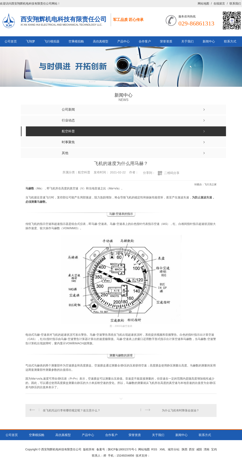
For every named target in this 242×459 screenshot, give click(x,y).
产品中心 (123, 41)
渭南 (206, 451)
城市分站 (173, 451)
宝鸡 (214, 451)
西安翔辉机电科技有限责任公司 (64, 19)
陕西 (184, 451)
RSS (154, 451)
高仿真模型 (100, 41)
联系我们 (235, 3)
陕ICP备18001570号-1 (122, 451)
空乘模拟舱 (76, 41)
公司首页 (11, 41)
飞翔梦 (30, 41)
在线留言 (219, 3)
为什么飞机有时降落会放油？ (180, 411)
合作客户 (145, 41)
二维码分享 (171, 173)
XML (163, 451)
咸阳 (199, 451)
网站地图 (203, 3)
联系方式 (230, 41)
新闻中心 (209, 41)
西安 (192, 451)
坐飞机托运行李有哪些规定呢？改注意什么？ (72, 411)
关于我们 (187, 41)
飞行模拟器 (51, 41)
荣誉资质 (166, 41)
